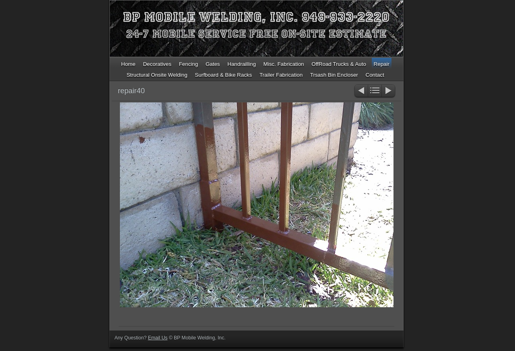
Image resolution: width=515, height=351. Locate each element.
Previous (361, 91)
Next (389, 91)
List (375, 91)
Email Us (158, 338)
